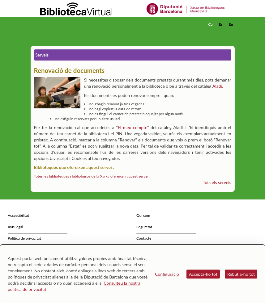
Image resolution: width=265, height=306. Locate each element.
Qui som (143, 215)
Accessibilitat (18, 215)
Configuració (167, 274)
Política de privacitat (24, 238)
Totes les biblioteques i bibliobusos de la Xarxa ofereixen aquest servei (91, 176)
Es (221, 24)
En (231, 24)
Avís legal (15, 226)
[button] (231, 32)
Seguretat (144, 226)
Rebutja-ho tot (241, 274)
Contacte (143, 238)
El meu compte (132, 127)
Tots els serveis (217, 182)
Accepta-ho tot (203, 274)
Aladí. (217, 86)
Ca (210, 24)
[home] (55, 24)
